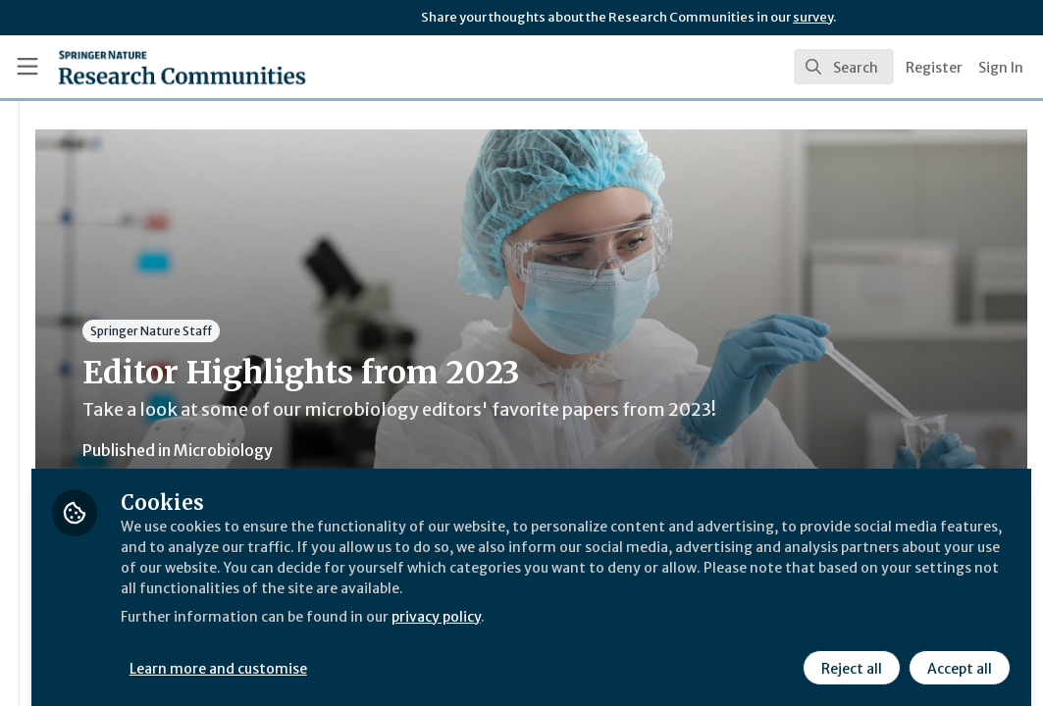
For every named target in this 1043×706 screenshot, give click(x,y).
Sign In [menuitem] (1000, 67)
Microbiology (454, 450)
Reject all (848, 654)
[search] (844, 66)
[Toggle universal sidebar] (27, 66)
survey (813, 17)
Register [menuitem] (934, 67)
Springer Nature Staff (382, 331)
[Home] (148, 66)
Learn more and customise (452, 654)
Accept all (956, 654)
